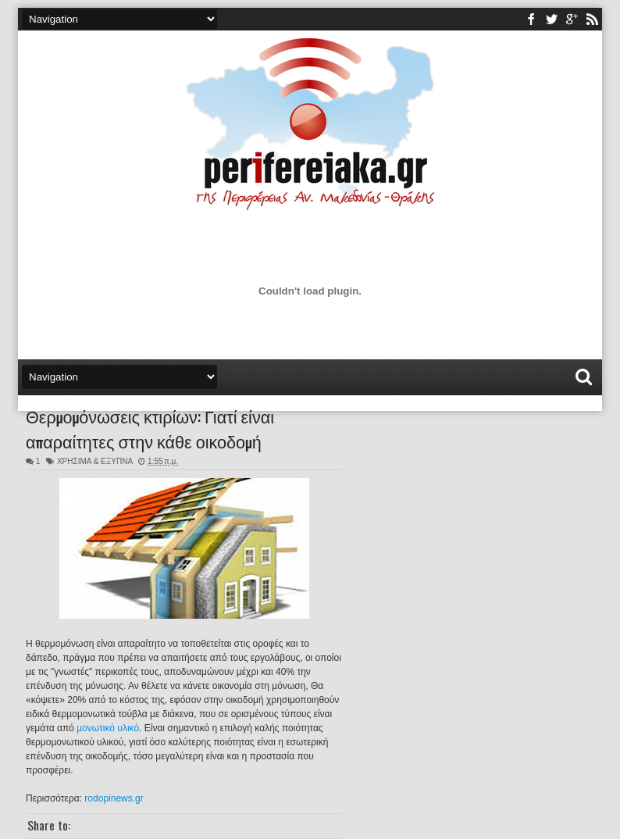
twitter (551, 19)
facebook (531, 19)
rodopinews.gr (113, 798)
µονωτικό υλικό (108, 728)
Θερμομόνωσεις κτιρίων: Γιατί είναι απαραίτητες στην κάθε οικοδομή (150, 428)
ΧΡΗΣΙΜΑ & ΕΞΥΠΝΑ (95, 461)
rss (592, 19)
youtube (571, 19)
